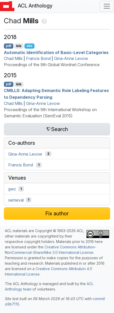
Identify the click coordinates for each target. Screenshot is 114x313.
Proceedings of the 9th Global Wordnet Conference (52, 64)
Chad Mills (13, 58)
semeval (16, 199)
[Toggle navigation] (107, 6)
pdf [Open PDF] (8, 46)
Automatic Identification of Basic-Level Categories (56, 52)
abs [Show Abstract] (29, 46)
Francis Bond (38, 58)
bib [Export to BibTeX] (18, 46)
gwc (12, 189)
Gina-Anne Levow (71, 58)
